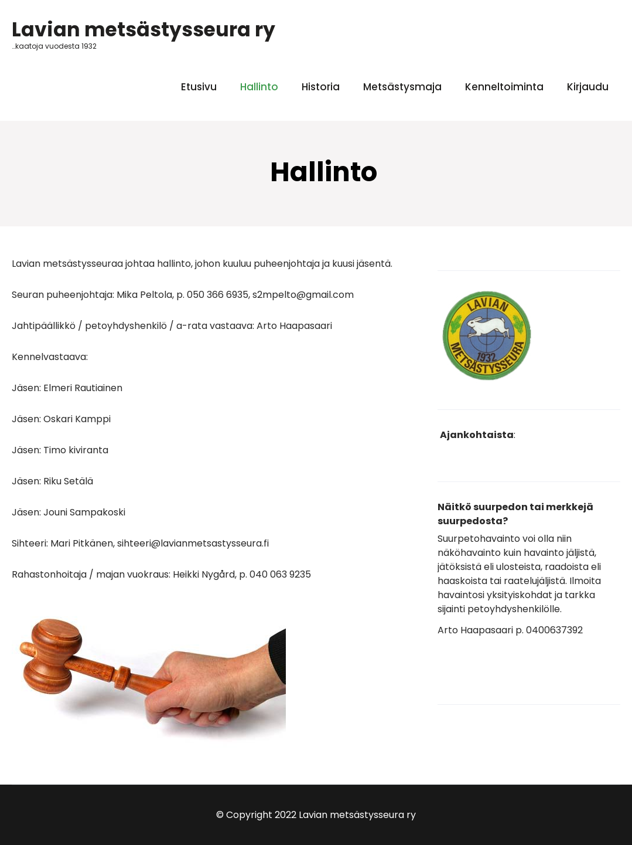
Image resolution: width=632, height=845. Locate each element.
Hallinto (259, 87)
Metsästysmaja (402, 87)
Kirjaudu (588, 87)
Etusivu (199, 87)
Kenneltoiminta (504, 87)
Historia (321, 87)
